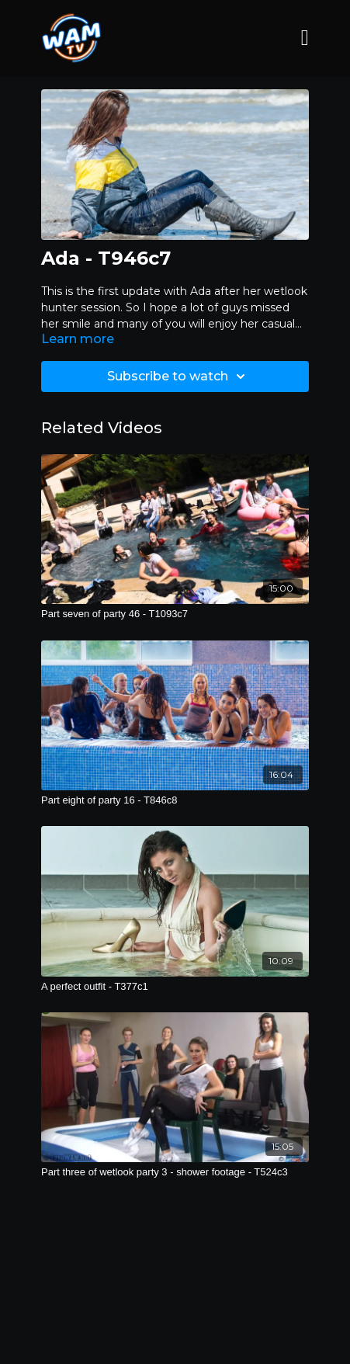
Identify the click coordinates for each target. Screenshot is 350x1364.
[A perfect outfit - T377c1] (175, 986)
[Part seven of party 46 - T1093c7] (175, 614)
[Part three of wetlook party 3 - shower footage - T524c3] (175, 1172)
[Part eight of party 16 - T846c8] (175, 800)
